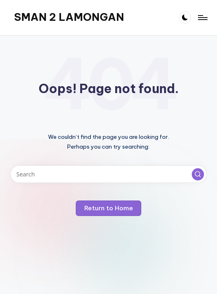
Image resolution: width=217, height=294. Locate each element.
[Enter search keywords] (108, 174)
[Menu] (202, 17)
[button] (198, 174)
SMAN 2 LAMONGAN (69, 17)
